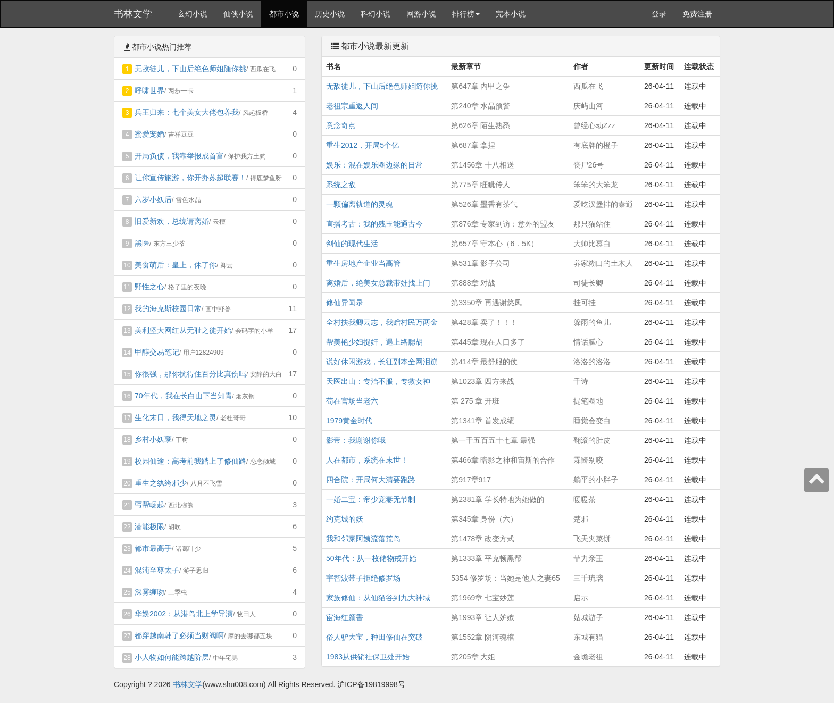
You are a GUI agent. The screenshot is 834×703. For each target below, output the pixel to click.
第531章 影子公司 (480, 263)
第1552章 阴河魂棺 (482, 637)
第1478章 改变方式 (482, 538)
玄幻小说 (192, 14)
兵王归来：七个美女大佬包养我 (187, 112)
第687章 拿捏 (473, 145)
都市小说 (284, 14)
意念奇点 (341, 125)
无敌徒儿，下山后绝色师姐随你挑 (190, 68)
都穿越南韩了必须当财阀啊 (179, 635)
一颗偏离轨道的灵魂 (359, 204)
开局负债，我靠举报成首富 (179, 156)
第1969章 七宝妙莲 (482, 597)
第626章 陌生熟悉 (480, 125)
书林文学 (133, 14)
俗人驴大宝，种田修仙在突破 (374, 637)
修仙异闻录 (344, 302)
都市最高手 (153, 548)
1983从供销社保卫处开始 (368, 656)
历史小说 (330, 14)
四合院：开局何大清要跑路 (370, 479)
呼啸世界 (149, 90)
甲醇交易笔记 (157, 352)
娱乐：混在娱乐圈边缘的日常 (374, 165)
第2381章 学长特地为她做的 (497, 499)
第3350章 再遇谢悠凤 (486, 302)
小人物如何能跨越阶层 (172, 657)
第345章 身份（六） (484, 519)
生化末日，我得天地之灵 (175, 417)
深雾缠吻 (149, 592)
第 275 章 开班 (475, 401)
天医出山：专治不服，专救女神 (378, 381)
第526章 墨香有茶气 (484, 204)
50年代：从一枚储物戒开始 (371, 558)
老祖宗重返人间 (352, 106)
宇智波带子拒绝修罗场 (363, 578)
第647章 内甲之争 (480, 86)
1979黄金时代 (349, 420)
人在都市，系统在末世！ (367, 460)
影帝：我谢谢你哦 (356, 440)
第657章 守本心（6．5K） (494, 243)
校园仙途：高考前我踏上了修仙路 (190, 461)
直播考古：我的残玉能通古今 (374, 224)
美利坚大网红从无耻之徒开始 (183, 330)
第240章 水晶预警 (480, 106)
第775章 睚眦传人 (480, 184)
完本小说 (511, 14)
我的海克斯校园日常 (168, 308)
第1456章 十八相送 (482, 165)
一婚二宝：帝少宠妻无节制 (370, 499)
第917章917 (471, 479)
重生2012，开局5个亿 (362, 145)
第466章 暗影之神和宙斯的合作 (503, 460)
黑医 (142, 243)
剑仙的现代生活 (352, 243)
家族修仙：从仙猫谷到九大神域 (378, 597)
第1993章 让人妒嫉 (482, 617)
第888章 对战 (473, 283)
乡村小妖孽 (153, 439)
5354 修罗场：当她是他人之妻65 (505, 578)
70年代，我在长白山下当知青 (183, 395)
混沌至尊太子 (157, 570)
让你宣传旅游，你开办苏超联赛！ (190, 177)
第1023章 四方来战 (482, 381)
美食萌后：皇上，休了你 (175, 265)
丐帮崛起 (149, 504)
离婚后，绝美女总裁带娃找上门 (378, 283)
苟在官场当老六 (352, 401)
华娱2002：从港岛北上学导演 (184, 613)
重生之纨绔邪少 (161, 483)
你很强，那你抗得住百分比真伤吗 (190, 374)
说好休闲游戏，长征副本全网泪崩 (382, 361)
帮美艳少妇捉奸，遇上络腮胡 (374, 342)
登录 (659, 14)
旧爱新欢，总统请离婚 (172, 221)
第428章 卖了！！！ (484, 322)
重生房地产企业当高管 (363, 263)
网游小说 (421, 14)
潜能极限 (149, 526)
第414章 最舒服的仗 (484, 361)
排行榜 (466, 14)
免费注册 (697, 14)
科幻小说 (375, 14)
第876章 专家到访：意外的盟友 (503, 224)
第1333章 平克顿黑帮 (486, 558)
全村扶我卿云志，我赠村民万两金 (382, 322)
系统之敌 (341, 184)
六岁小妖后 (153, 199)
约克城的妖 (344, 519)
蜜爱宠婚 (149, 134)
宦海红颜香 (344, 617)
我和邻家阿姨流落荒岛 (363, 538)
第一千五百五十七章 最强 (493, 440)
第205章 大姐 (473, 656)
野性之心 (149, 286)
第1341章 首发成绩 (482, 420)
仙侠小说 (238, 14)
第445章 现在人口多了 (488, 342)
